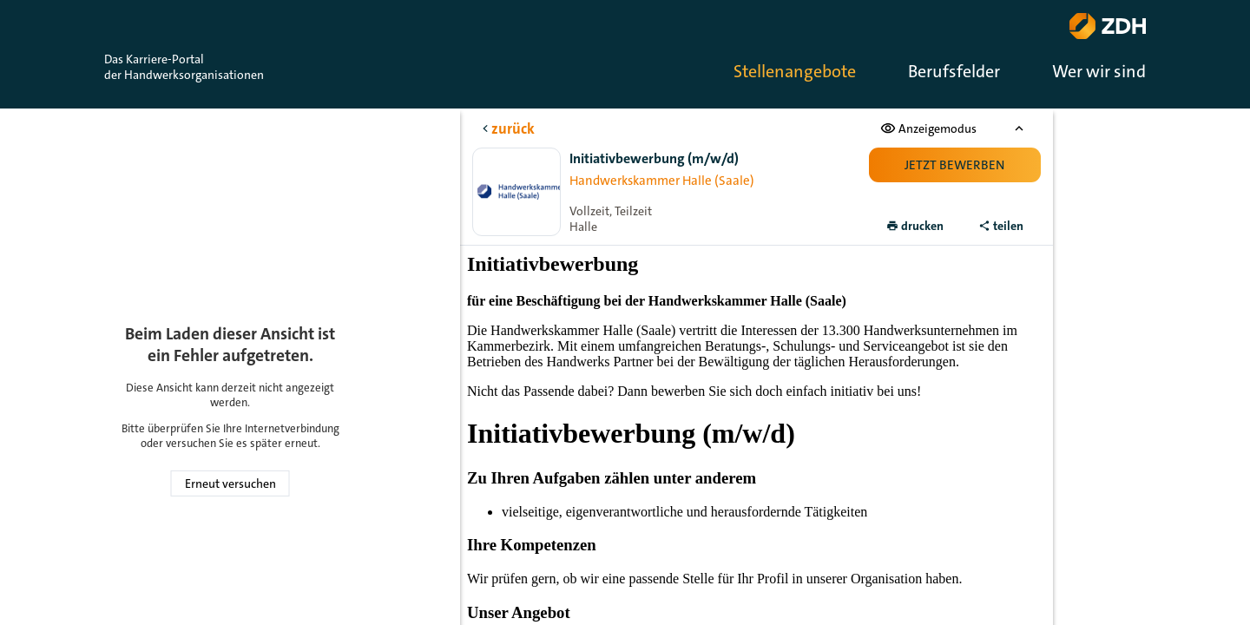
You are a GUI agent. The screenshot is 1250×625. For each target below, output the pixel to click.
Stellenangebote (795, 71)
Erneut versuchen (230, 483)
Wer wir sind (1099, 71)
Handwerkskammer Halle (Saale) (661, 180)
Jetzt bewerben (954, 165)
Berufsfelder (954, 71)
